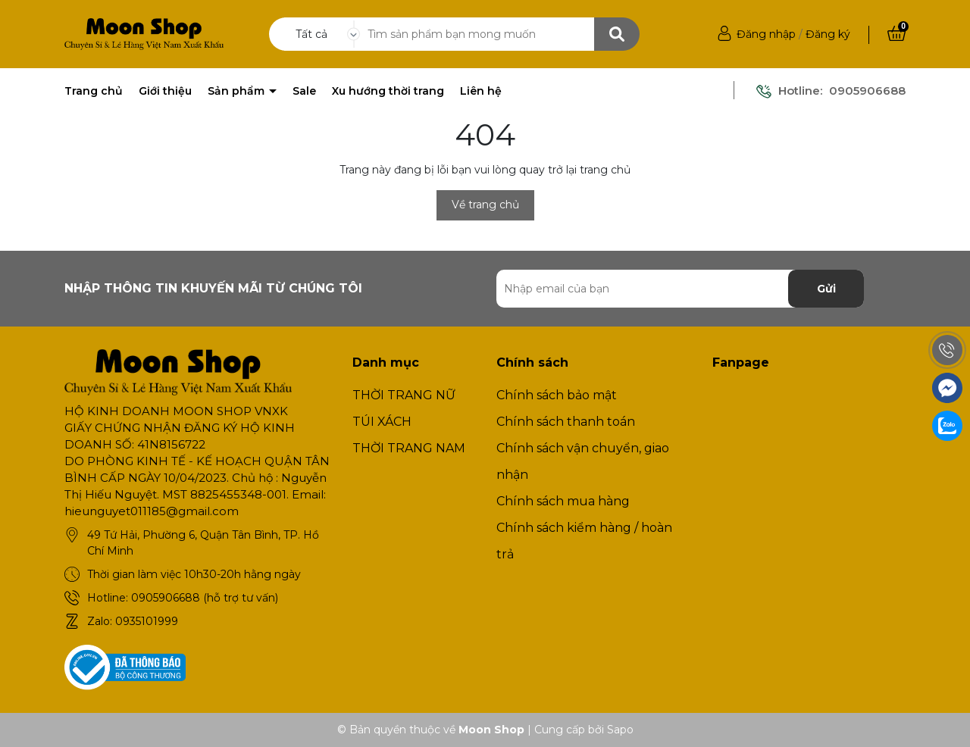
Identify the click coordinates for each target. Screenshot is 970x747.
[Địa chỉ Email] (680, 289)
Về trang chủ (485, 204)
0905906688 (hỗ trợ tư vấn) (204, 598)
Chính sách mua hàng (563, 501)
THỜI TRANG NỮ (403, 395)
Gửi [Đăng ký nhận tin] (826, 288)
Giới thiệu (165, 91)
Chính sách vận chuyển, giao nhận (582, 461)
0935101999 (146, 621)
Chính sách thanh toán (565, 421)
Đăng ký (828, 34)
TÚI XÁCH (381, 421)
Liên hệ (481, 91)
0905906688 (867, 90)
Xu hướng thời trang (388, 91)
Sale (304, 91)
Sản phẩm (238, 91)
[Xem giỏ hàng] (896, 34)
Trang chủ (93, 91)
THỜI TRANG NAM (408, 448)
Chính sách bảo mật (556, 395)
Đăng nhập (766, 34)
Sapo (620, 729)
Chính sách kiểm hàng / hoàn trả (584, 540)
